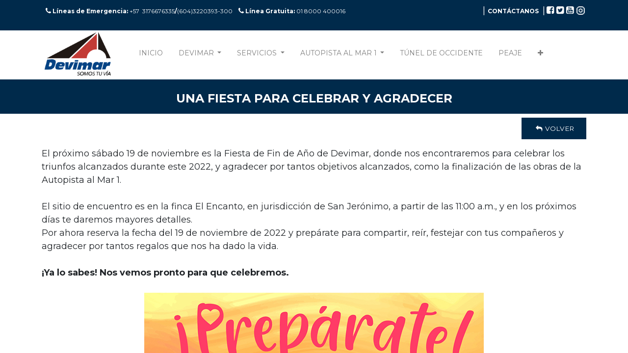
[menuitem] (151, 55)
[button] (540, 55)
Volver (554, 128)
